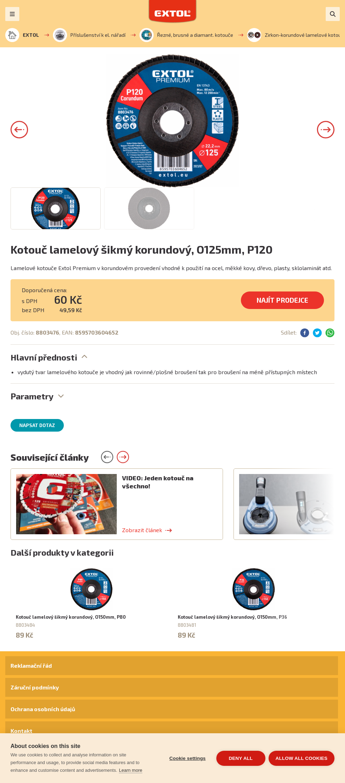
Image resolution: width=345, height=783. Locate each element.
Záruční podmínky (35, 687)
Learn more (130, 770)
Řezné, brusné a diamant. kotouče (186, 35)
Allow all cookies (301, 758)
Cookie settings (187, 758)
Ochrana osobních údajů (43, 709)
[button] (19, 129)
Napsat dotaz (37, 425)
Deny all (240, 758)
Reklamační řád (31, 665)
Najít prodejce (282, 300)
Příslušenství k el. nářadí (89, 35)
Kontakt (21, 730)
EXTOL (22, 35)
